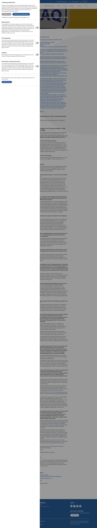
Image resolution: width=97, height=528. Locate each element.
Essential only (6, 14)
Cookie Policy (5, 79)
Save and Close (6, 82)
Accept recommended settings (21, 14)
